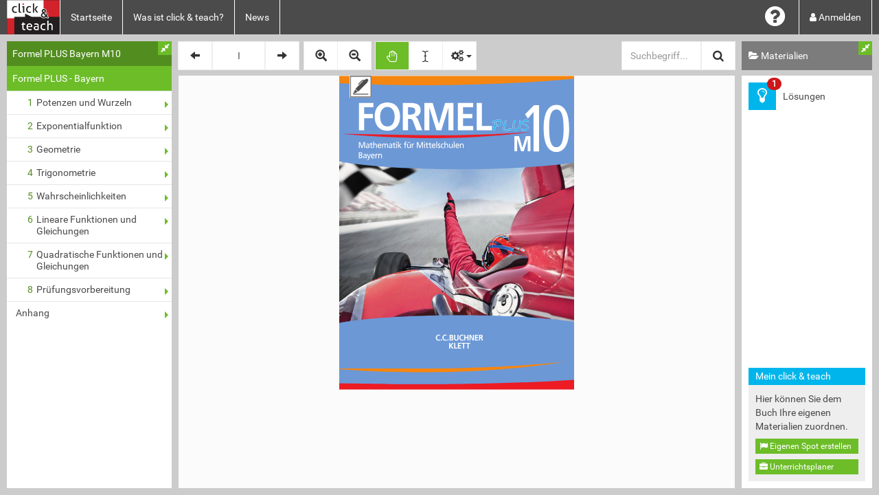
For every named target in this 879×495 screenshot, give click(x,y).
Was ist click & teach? (178, 17)
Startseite (91, 17)
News (257, 17)
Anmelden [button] (835, 17)
